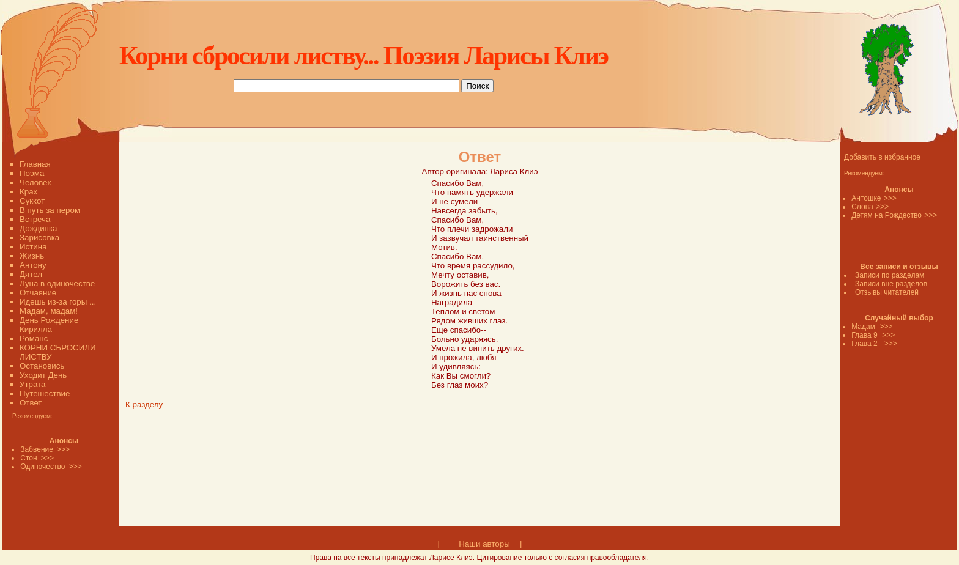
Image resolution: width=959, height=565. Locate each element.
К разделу (144, 404)
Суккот (32, 200)
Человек (35, 182)
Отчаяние (38, 292)
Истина (33, 246)
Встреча (35, 219)
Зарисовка (39, 237)
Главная (35, 164)
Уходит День (43, 375)
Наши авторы (484, 543)
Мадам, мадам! (49, 311)
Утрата (32, 384)
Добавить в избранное (882, 157)
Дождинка (38, 228)
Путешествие (45, 393)
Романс (34, 338)
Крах (28, 191)
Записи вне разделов (891, 283)
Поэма (32, 173)
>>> (890, 198)
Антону (33, 265)
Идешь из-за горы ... (58, 301)
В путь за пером (50, 210)
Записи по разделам (889, 275)
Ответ (31, 402)
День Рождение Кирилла (49, 325)
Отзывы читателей (887, 292)
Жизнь (32, 255)
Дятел (31, 274)
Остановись (42, 366)
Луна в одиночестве (57, 283)
